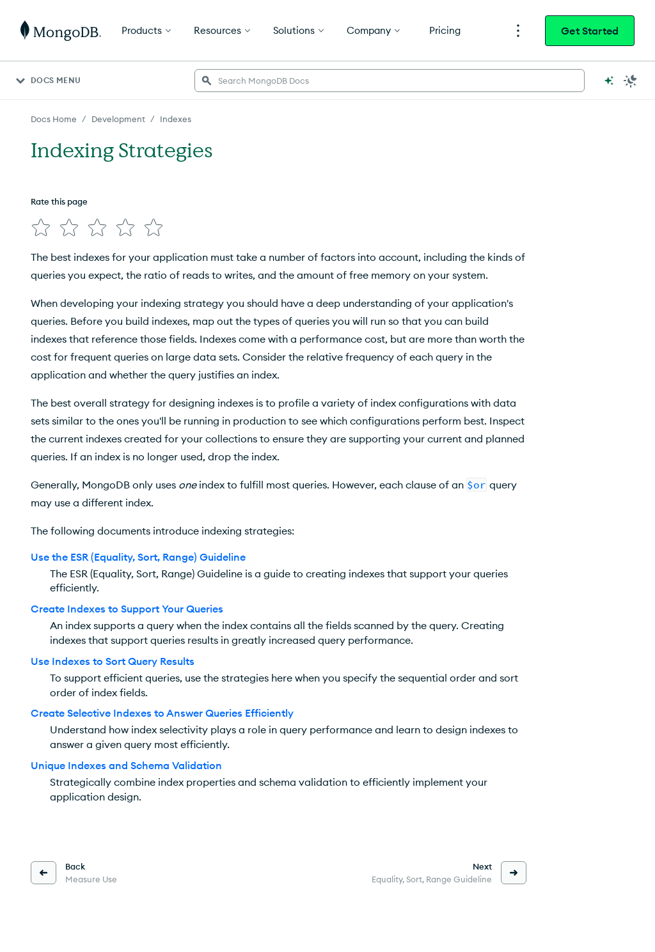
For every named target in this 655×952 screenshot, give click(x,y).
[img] (41, 227)
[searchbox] (389, 80)
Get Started (590, 30)
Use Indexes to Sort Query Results (112, 661)
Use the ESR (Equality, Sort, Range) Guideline (138, 556)
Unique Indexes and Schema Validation (126, 765)
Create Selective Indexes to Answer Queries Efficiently (162, 712)
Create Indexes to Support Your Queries (127, 608)
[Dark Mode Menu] (631, 81)
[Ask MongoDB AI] (609, 81)
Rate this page (59, 201)
